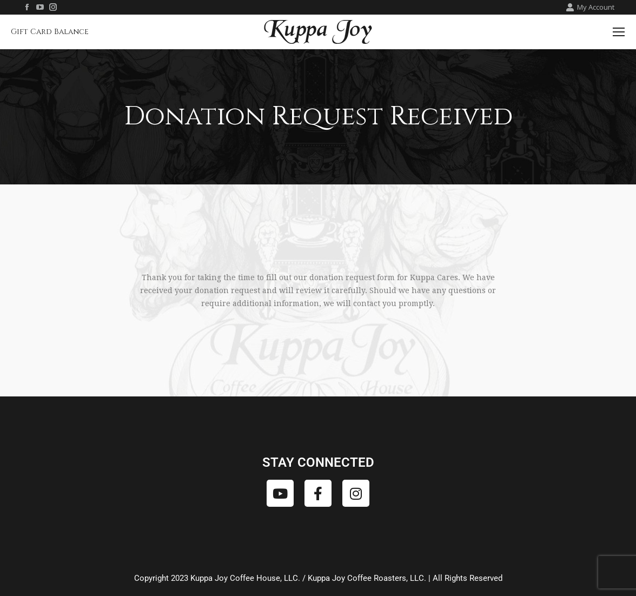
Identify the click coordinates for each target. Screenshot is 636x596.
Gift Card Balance (50, 32)
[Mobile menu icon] (618, 31)
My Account (590, 7)
